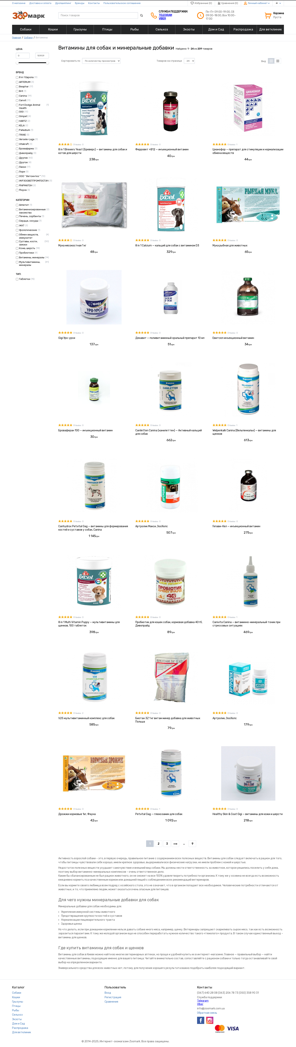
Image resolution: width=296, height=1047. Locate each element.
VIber (162, 18)
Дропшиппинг (63, 3)
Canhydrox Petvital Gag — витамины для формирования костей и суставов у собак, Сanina (93, 528)
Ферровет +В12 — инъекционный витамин (162, 149)
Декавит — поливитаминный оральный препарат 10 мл (169, 338)
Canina (23, 95)
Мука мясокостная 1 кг (72, 245)
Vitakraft (24, 144)
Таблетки (24, 279)
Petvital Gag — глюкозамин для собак (158, 814)
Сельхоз (17, 1014)
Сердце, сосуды (28, 220)
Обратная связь (207, 1012)
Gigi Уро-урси (66, 338)
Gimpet (23, 116)
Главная (16, 37)
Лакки (22, 166)
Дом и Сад (18, 1023)
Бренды (79, 3)
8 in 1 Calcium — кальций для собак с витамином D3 (167, 245)
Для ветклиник (21, 1032)
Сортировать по (70, 60)
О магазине (18, 3)
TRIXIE (22, 134)
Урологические (28, 230)
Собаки (28, 37)
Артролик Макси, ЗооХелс (151, 526)
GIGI (21, 111)
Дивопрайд (26, 153)
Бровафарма (26, 148)
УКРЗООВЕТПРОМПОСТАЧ (34, 180)
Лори (22, 171)
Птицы (16, 1006)
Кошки (16, 997)
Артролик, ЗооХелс (225, 718)
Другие (23, 157)
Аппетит (24, 204)
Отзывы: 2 (78, 713)
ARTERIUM (24, 82)
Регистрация (113, 997)
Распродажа (20, 1028)
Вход (108, 992)
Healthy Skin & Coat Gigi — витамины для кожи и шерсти (248, 814)
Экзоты (17, 1019)
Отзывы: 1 (232, 144)
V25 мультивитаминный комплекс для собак (86, 718)
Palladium (24, 130)
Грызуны (17, 1001)
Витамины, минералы (31, 257)
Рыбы (15, 1010)
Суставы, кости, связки (28, 243)
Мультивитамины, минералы (29, 263)
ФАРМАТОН (25, 185)
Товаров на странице (169, 60)
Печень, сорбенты (30, 216)
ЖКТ (21, 225)
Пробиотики (26, 252)
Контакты (94, 3)
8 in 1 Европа (26, 77)
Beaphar (24, 86)
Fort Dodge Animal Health (29, 106)
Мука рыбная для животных (230, 245)
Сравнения (111, 1001)
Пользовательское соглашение (122, 3)
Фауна (23, 190)
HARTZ (23, 121)
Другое (23, 162)
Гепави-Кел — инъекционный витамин (236, 526)
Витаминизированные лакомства (32, 211)
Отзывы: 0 (78, 144)
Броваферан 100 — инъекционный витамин (85, 430)
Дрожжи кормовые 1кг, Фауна (77, 814)
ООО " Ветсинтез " (30, 176)
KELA (22, 125)
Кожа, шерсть (27, 248)
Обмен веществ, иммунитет (29, 236)
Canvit (22, 100)
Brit (21, 91)
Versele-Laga (26, 139)
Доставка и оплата (40, 3)
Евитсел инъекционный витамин (233, 338)
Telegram (165, 15)
